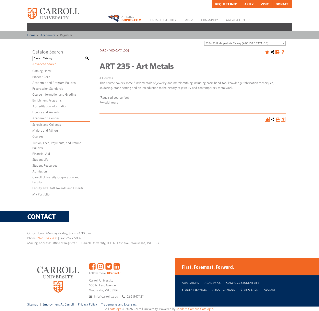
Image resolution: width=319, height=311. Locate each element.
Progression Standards (47, 88)
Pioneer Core (41, 77)
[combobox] (245, 43)
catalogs (115, 309)
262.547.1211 (136, 296)
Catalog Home (42, 71)
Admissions (190, 282)
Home (31, 35)
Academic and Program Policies (54, 82)
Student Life (40, 159)
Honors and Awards (46, 112)
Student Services (194, 289)
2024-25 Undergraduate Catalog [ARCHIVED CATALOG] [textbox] (236, 43)
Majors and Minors (45, 130)
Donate (282, 4)
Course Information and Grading (54, 94)
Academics (47, 35)
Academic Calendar (45, 118)
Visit (265, 4)
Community (209, 20)
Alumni (269, 289)
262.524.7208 (47, 238)
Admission (39, 171)
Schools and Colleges (46, 124)
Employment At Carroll (58, 304)
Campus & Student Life (242, 282)
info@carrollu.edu (106, 296)
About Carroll (223, 289)
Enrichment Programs (47, 100)
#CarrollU (113, 273)
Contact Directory (162, 20)
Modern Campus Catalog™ (194, 309)
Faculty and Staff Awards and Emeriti (57, 188)
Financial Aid (41, 153)
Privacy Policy (87, 304)
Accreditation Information (49, 106)
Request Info (226, 4)
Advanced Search (44, 64)
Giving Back (249, 289)
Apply (249, 4)
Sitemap (32, 304)
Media (189, 20)
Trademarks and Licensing (119, 304)
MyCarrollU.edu (237, 20)
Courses (37, 136)
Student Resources (44, 165)
